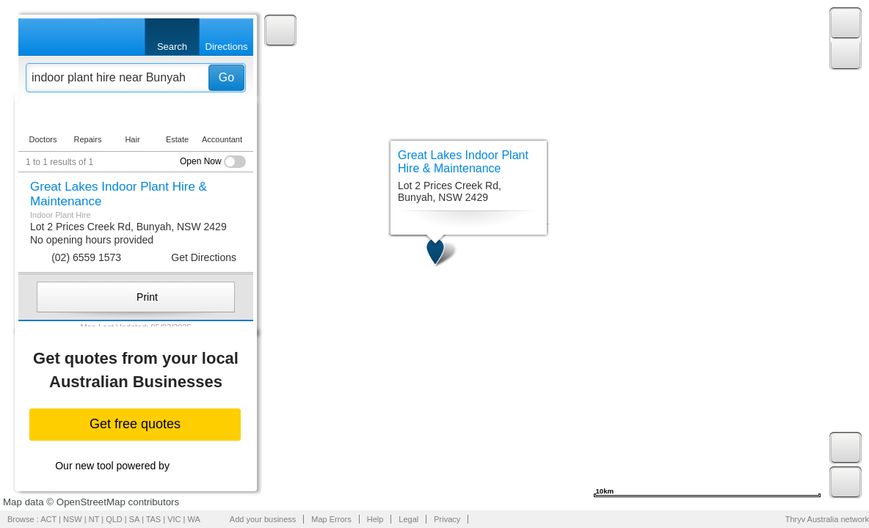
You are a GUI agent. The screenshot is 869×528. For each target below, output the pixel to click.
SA (134, 519)
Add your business (263, 519)
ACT (48, 519)
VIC (174, 519)
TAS (153, 519)
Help (375, 519)
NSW (72, 519)
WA (194, 519)
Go (226, 77)
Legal (408, 519)
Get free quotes (135, 424)
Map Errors (331, 519)
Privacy (447, 519)
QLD (114, 519)
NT (94, 519)
